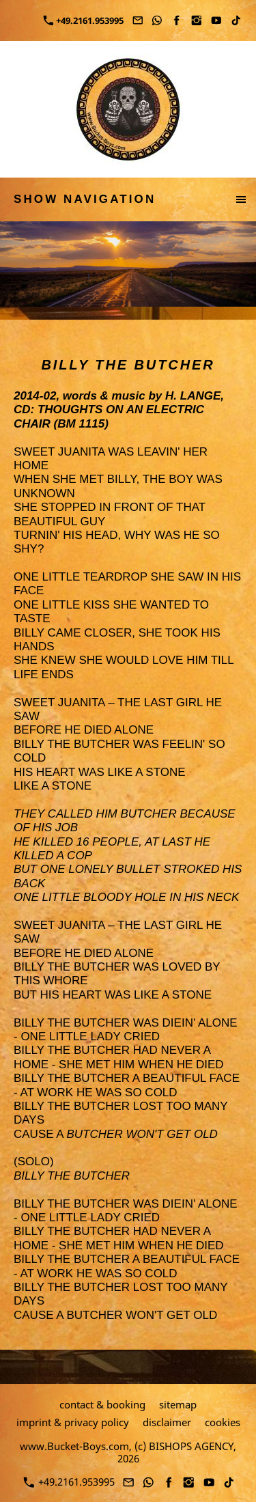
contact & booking (102, 1404)
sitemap (178, 1404)
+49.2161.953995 (83, 20)
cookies (222, 1422)
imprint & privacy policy (72, 1422)
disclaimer (167, 1422)
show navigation (85, 199)
